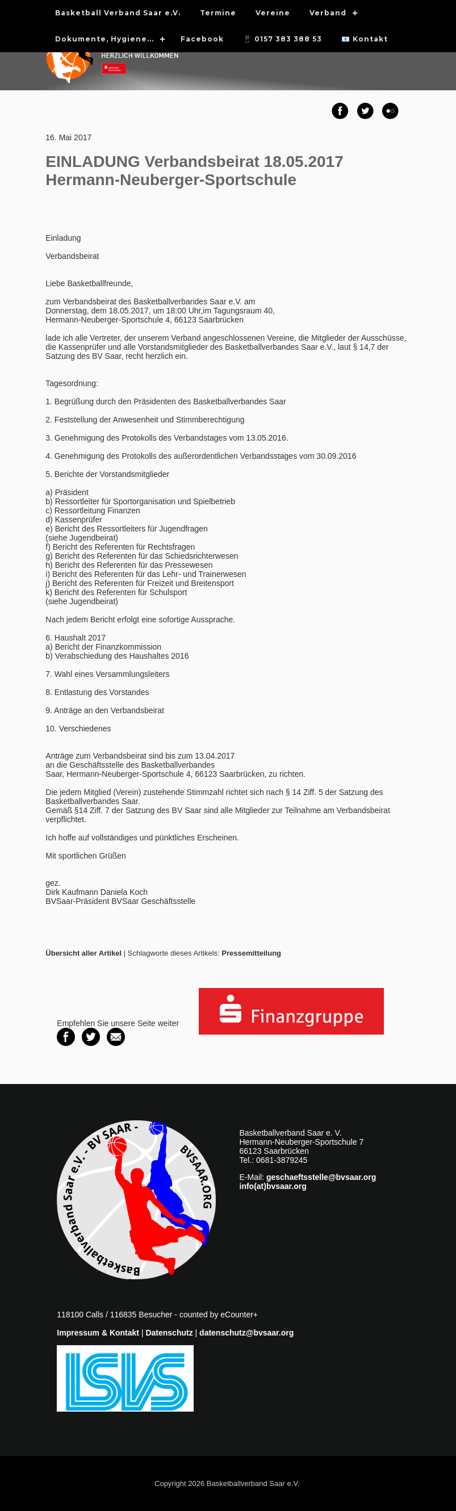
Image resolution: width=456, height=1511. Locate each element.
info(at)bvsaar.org (273, 1186)
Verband (327, 13)
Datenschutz (169, 1332)
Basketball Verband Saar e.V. (118, 13)
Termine (218, 13)
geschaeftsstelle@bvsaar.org (321, 1177)
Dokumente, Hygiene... (104, 39)
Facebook (202, 39)
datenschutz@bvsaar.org (246, 1332)
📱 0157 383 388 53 (282, 39)
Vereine (273, 13)
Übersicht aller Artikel (83, 953)
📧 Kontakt (364, 39)
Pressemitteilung (251, 953)
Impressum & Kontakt (98, 1332)
